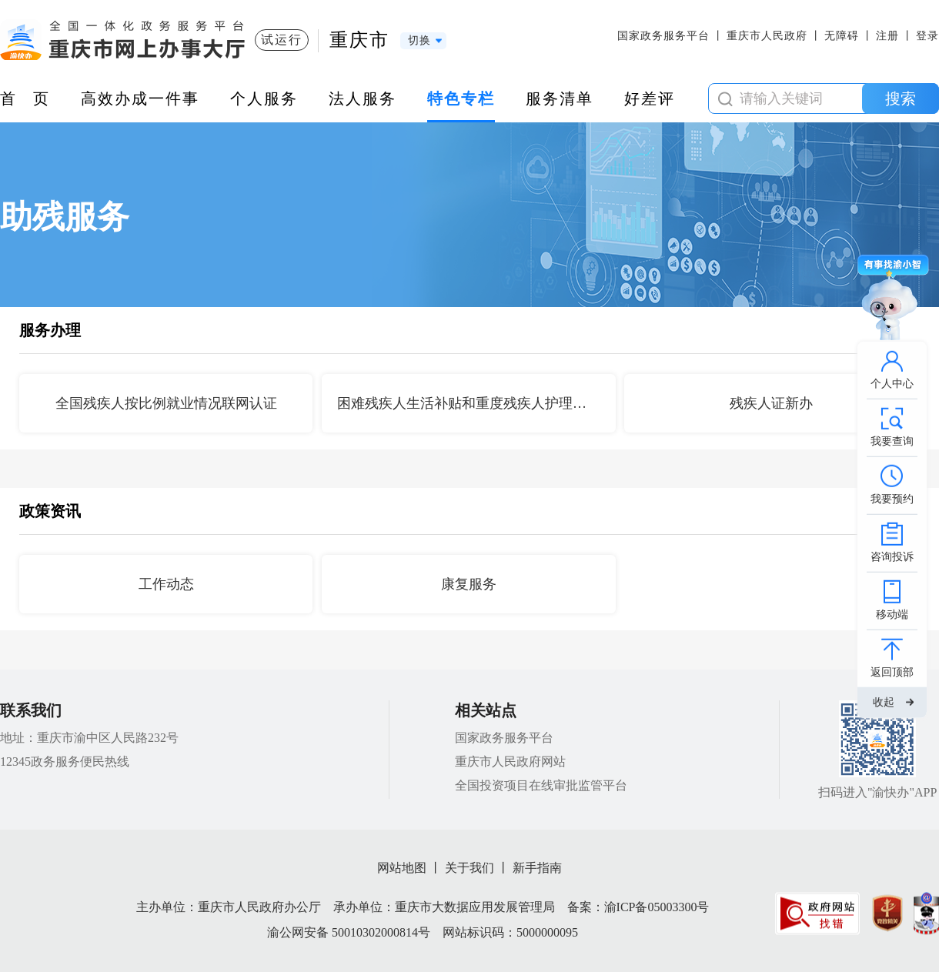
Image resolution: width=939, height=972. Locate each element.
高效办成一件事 (140, 98)
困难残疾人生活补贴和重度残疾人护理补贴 (468, 403)
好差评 (649, 98)
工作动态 (166, 584)
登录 (927, 36)
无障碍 (841, 36)
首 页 (25, 98)
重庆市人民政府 (767, 36)
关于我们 (469, 867)
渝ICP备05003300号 (657, 907)
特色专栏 (461, 98)
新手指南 (537, 867)
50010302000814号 (381, 932)
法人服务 (362, 98)
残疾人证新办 (771, 403)
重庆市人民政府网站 (510, 761)
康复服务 (468, 584)
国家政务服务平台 (663, 36)
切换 (419, 40)
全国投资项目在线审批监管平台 (541, 785)
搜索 (900, 98)
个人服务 (264, 98)
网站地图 (401, 867)
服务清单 (559, 98)
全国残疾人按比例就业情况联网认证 (166, 403)
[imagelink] (817, 913)
